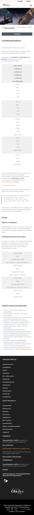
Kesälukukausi (7, 391)
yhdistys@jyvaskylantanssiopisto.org (16, 448)
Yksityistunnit (7, 417)
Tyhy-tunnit (6, 414)
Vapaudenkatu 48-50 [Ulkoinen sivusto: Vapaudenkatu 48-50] (10, 440)
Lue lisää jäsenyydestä (8, 185)
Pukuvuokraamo (8, 429)
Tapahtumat (6, 385)
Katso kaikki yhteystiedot (12, 457)
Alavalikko (17, 34)
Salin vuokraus (7, 420)
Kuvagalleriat (7, 397)
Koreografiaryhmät (8, 382)
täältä (23, 48)
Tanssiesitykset (7, 423)
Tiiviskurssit (6, 394)
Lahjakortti (6, 432)
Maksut (5, 370)
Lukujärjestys (7, 367)
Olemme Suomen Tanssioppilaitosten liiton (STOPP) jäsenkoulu (16, 474)
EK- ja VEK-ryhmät (8, 376)
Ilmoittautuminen (8, 364)
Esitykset (5, 388)
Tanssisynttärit (7, 405)
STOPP (5, 470)
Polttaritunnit (7, 408)
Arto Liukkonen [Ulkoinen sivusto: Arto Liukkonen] (20, 511)
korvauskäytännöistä (25, 349)
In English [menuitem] (20, 1)
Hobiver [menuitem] (28, 1)
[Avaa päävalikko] (31, 5)
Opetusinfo (6, 373)
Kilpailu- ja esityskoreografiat (11, 426)
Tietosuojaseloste (24, 507)
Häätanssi (6, 411)
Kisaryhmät (6, 379)
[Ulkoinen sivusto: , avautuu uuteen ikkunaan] (8, 509)
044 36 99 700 (8, 445)
